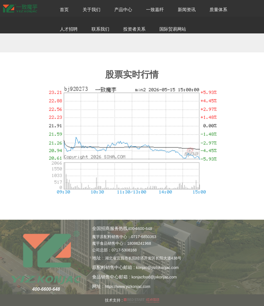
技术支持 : (132, 300)
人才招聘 (69, 29)
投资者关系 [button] (134, 29)
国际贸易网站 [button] (172, 29)
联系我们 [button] (100, 29)
